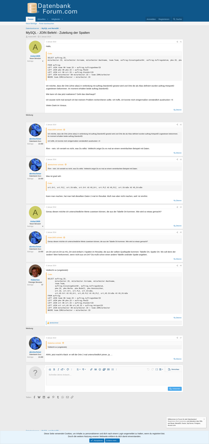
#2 (181, 125)
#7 (181, 338)
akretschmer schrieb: (56, 165)
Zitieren (179, 110)
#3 (181, 159)
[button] (47, 19)
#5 (181, 232)
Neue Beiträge (31, 24)
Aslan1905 (32, 37)
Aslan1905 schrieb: (55, 130)
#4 (181, 207)
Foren (30, 19)
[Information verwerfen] (204, 419)
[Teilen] (177, 41)
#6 (181, 266)
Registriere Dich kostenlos (177, 421)
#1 (181, 42)
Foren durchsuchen (46, 24)
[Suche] (177, 19)
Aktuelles (41, 19)
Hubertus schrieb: (54, 343)
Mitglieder (55, 19)
